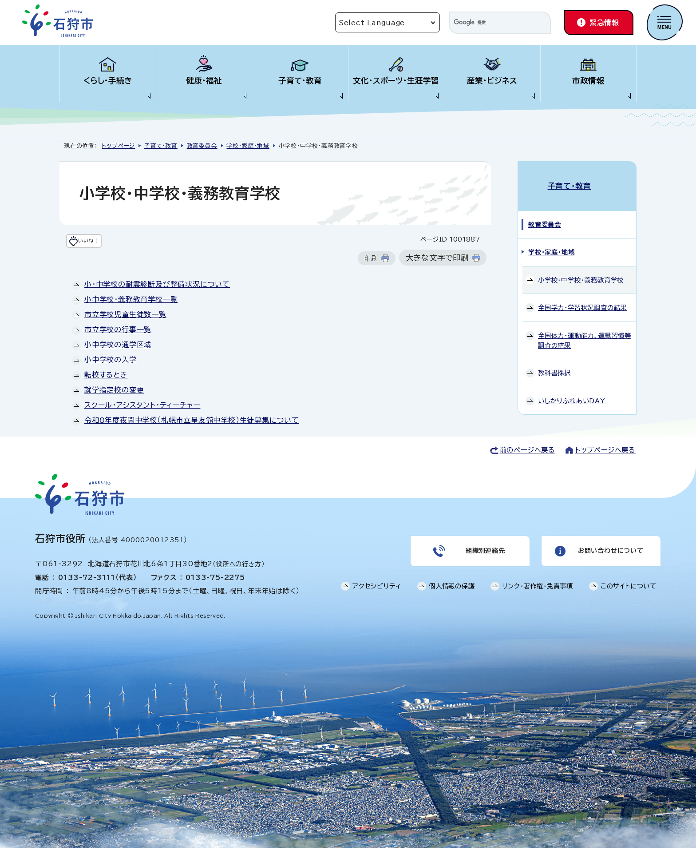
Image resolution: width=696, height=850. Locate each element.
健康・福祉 (204, 80)
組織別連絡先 (484, 555)
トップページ (118, 146)
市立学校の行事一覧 (117, 331)
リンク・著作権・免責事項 (537, 592)
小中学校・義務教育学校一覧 (131, 301)
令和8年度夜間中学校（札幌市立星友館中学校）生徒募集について (191, 421)
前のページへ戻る (527, 452)
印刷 (371, 260)
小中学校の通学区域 (117, 346)
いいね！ (106, 242)
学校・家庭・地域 (247, 146)
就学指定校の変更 (114, 391)
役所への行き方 (238, 566)
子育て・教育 (300, 80)
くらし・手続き (107, 80)
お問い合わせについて (610, 555)
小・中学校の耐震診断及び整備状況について (157, 286)
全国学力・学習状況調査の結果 (582, 298)
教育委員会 (202, 146)
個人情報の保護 (452, 592)
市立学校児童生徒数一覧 (125, 316)
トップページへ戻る (605, 452)
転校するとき (106, 376)
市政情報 (588, 80)
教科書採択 (554, 363)
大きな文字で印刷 (437, 259)
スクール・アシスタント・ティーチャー (142, 406)
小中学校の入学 (110, 361)
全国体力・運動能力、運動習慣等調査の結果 (584, 331)
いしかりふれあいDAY (571, 391)
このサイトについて (628, 592)
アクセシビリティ (376, 592)
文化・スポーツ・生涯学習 (396, 80)
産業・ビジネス (492, 80)
